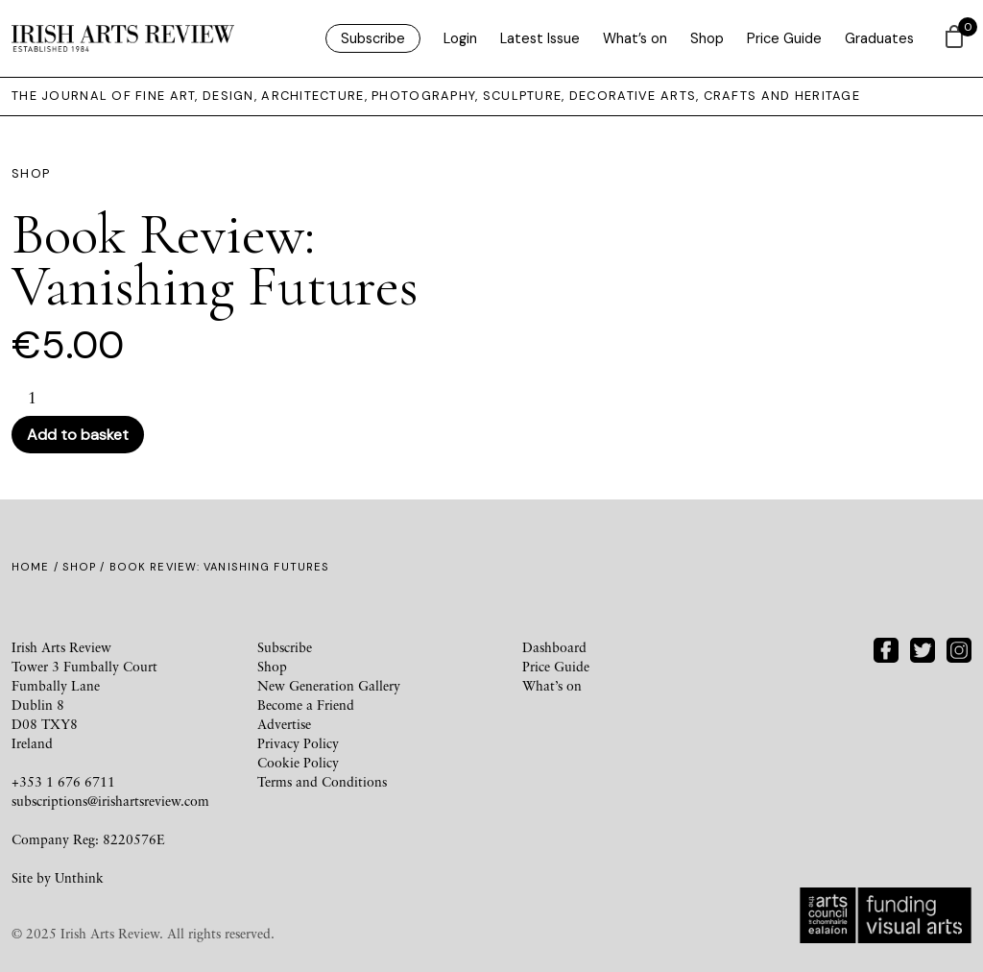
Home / (37, 566)
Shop (707, 38)
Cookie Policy (298, 762)
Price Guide (784, 38)
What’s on (635, 38)
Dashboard (554, 647)
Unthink (79, 877)
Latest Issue (540, 38)
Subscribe (373, 38)
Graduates (879, 38)
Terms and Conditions (322, 781)
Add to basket (78, 435)
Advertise (284, 724)
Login (460, 38)
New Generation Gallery (328, 685)
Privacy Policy (298, 743)
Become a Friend (305, 704)
